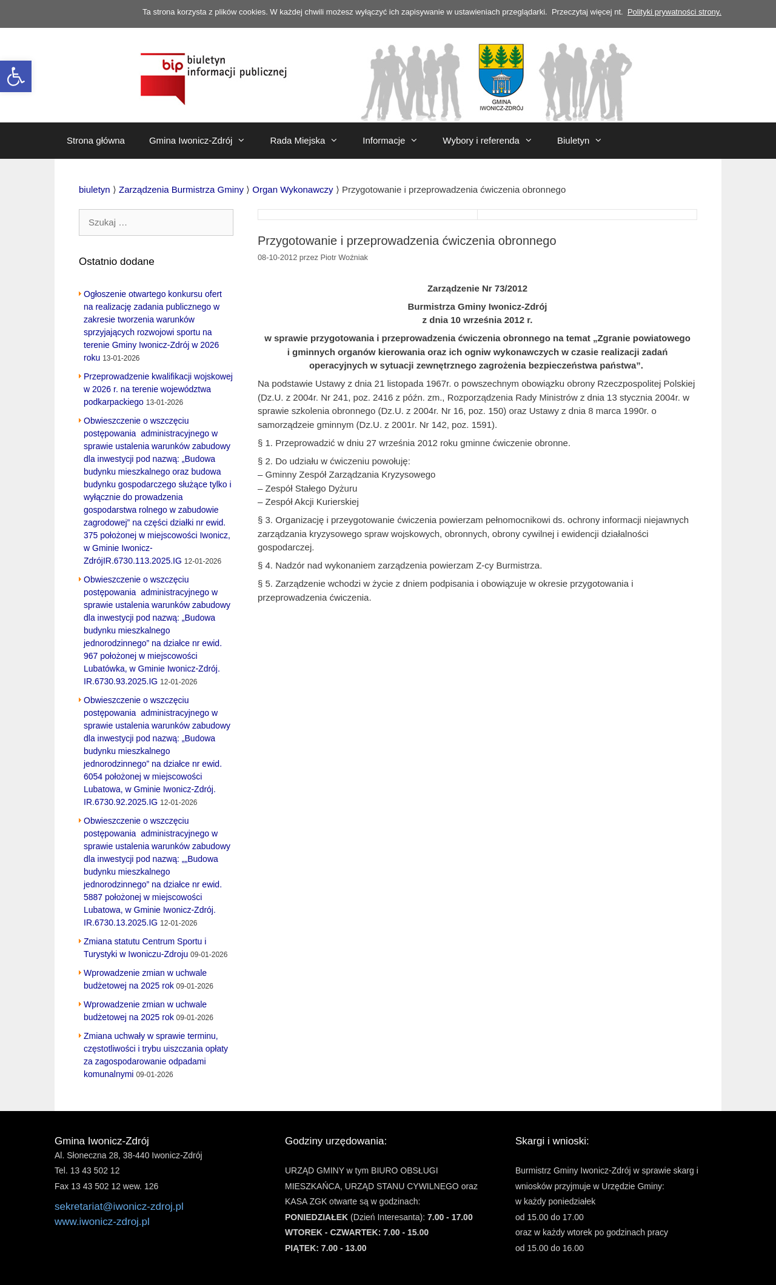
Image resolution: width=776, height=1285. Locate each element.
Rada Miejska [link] (310, 140)
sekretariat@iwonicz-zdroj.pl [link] (119, 1206)
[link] (16, 76)
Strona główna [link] (96, 140)
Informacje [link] (396, 140)
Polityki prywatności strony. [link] (674, 11)
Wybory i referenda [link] (494, 140)
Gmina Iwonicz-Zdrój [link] (203, 140)
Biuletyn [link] (586, 140)
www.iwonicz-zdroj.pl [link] (102, 1221)
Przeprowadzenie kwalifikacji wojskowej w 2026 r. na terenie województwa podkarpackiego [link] (158, 389)
